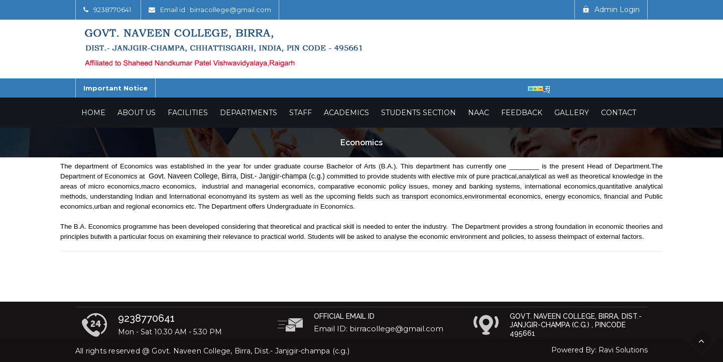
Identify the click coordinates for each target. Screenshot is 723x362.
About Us (136, 112)
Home (93, 112)
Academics (346, 112)
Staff (300, 112)
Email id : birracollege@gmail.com (215, 10)
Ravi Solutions (623, 349)
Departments (248, 112)
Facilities (188, 112)
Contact (618, 112)
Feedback (521, 112)
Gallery (571, 112)
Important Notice (115, 88)
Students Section (418, 112)
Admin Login (611, 9)
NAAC (478, 112)
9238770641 (112, 10)
